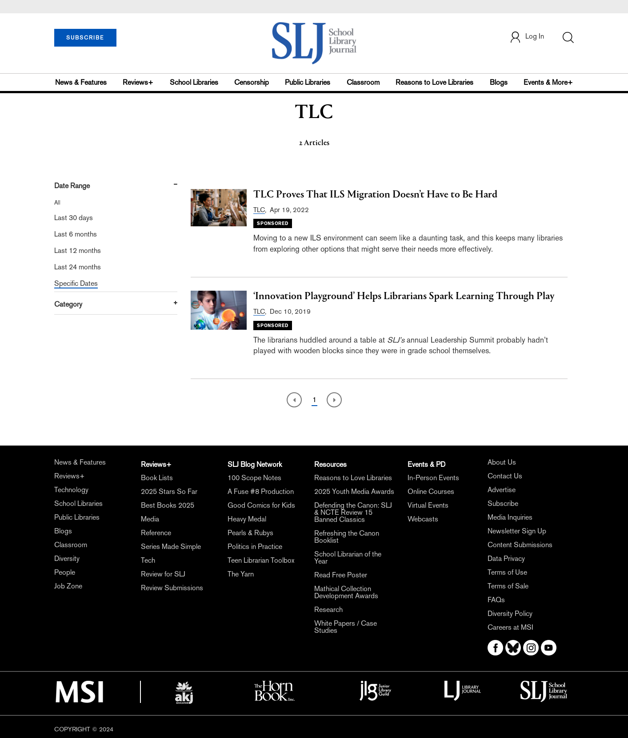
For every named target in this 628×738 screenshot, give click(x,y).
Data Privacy (506, 558)
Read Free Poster (340, 575)
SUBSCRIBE (85, 38)
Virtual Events (428, 505)
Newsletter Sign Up (517, 531)
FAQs (496, 600)
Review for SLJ (163, 574)
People (64, 572)
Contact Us (505, 476)
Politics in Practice (255, 546)
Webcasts (423, 519)
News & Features (81, 82)
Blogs (499, 82)
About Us (502, 462)
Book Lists (157, 478)
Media (150, 519)
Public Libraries (307, 82)
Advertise (502, 489)
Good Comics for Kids (261, 505)
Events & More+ (548, 82)
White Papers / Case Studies (345, 627)
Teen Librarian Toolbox (261, 560)
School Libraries (194, 82)
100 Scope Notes (254, 478)
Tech (148, 560)
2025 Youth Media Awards (354, 491)
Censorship (251, 82)
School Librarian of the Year (347, 557)
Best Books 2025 (167, 505)
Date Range (72, 186)
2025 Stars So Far (169, 491)
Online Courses (431, 491)
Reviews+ (138, 82)
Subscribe (503, 503)
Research (328, 609)
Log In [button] (526, 37)
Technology (71, 489)
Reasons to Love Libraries (434, 82)
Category (68, 304)
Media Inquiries (510, 517)
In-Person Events (433, 478)
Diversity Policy (510, 613)
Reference (156, 533)
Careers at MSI (510, 627)
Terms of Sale (508, 586)
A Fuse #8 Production (261, 491)
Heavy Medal (247, 519)
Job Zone (68, 586)
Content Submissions (520, 545)
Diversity (67, 558)
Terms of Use (507, 572)
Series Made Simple (171, 546)
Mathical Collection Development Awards (346, 592)
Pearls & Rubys (250, 533)
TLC (259, 209)
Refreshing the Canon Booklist (346, 537)
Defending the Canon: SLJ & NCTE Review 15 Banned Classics (353, 512)
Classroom (363, 82)
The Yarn (241, 574)
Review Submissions (172, 588)
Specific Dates (76, 283)
